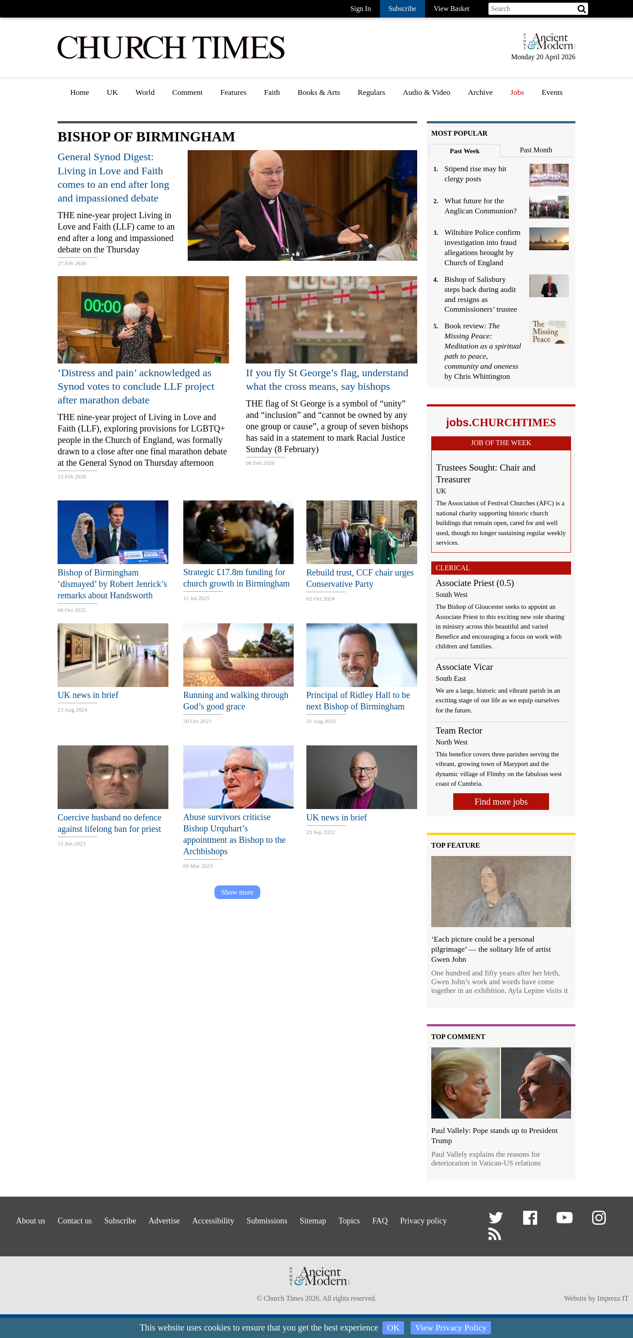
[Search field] (538, 9)
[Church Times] (171, 57)
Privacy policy (229, 1230)
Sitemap (351, 1219)
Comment (187, 92)
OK (393, 1328)
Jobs (517, 92)
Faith (272, 92)
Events (552, 92)
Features (233, 92)
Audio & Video (426, 92)
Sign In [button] (360, 8)
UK (112, 92)
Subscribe (139, 1219)
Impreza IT (613, 1300)
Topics (391, 1219)
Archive (480, 92)
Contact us (90, 1219)
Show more (237, 892)
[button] (497, 1221)
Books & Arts (319, 92)
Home (79, 92)
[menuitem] (80, 95)
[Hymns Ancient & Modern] (546, 45)
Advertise (188, 1219)
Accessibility (242, 1219)
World (145, 92)
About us (41, 1219)
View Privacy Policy (451, 1328)
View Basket (451, 8)
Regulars (372, 92)
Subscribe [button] (402, 8)
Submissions (300, 1219)
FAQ (426, 1219)
